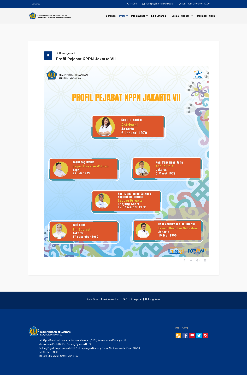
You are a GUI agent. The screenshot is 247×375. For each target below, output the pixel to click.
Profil (122, 15)
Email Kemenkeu (110, 297)
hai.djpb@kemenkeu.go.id (160, 3)
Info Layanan (138, 15)
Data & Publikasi (181, 15)
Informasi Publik (205, 15)
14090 (133, 3)
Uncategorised (69, 53)
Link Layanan (158, 15)
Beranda (111, 15)
